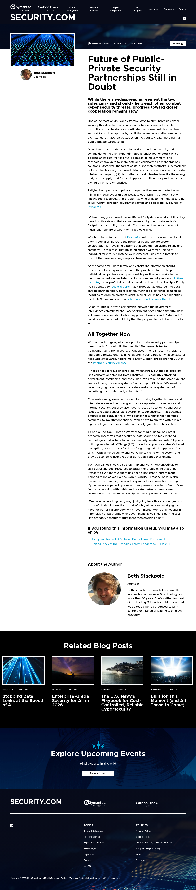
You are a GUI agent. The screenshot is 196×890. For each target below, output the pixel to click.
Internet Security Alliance (110, 363)
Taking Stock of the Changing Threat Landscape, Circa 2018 (131, 544)
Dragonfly (133, 237)
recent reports (120, 286)
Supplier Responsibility (148, 849)
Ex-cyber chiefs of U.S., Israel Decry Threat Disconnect (128, 539)
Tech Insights (137, 9)
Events (182, 9)
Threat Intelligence (72, 9)
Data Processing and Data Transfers (155, 843)
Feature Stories (94, 9)
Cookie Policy (143, 837)
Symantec (94, 207)
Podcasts (169, 9)
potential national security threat (148, 299)
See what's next (98, 773)
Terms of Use (143, 854)
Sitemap (140, 860)
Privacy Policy (143, 831)
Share (177, 43)
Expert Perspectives (116, 9)
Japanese (154, 9)
